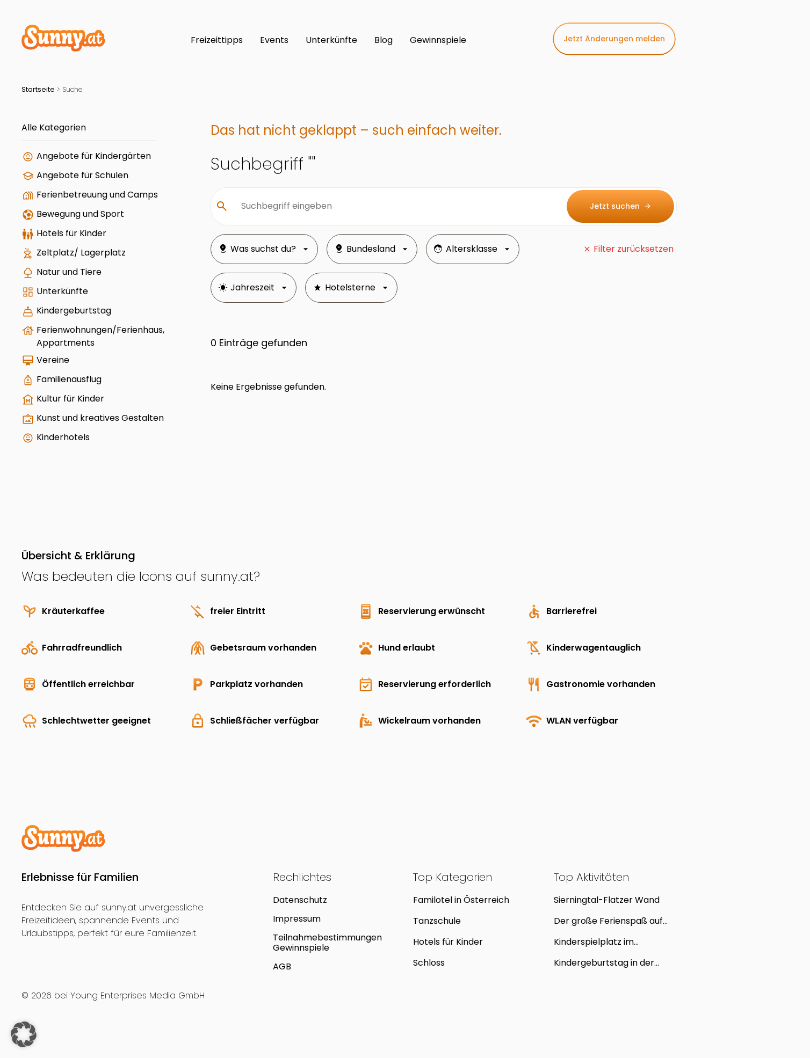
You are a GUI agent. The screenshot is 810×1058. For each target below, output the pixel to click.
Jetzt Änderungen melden (614, 38)
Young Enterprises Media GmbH (137, 995)
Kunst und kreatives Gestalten (100, 418)
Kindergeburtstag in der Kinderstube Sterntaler (604, 963)
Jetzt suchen (621, 206)
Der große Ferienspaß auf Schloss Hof (608, 921)
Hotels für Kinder (71, 233)
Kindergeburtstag (74, 310)
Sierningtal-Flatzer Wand (607, 900)
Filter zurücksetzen (634, 249)
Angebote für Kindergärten (94, 156)
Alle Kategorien (53, 127)
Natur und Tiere (69, 272)
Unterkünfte (62, 291)
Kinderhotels (63, 437)
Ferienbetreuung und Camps (97, 194)
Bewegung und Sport (80, 214)
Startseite (38, 89)
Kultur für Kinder (70, 398)
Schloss (429, 963)
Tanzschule (437, 921)
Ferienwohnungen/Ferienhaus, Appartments (100, 336)
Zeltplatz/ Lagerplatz (81, 252)
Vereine (53, 360)
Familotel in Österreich (461, 900)
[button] (23, 1034)
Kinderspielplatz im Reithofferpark (594, 942)
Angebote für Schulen (82, 175)
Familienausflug (69, 379)
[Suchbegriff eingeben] (395, 206)
